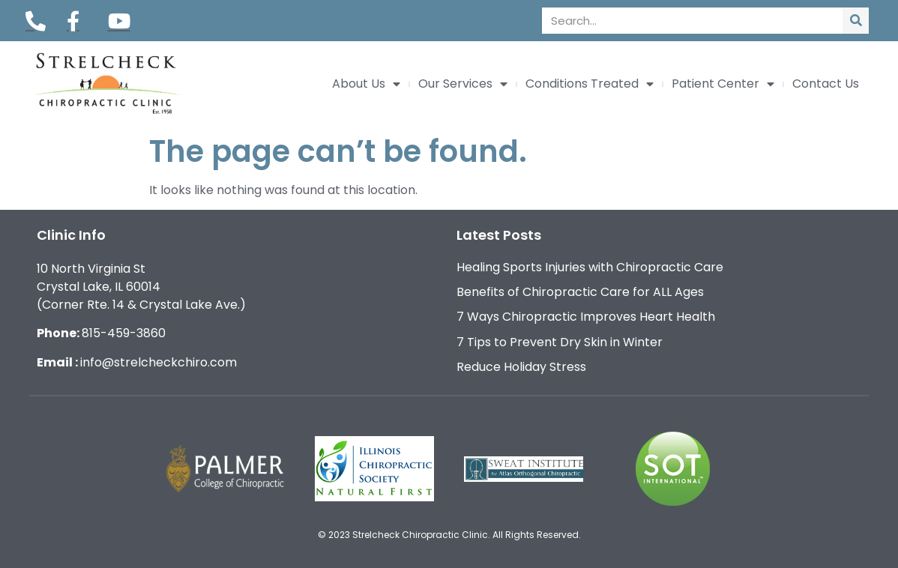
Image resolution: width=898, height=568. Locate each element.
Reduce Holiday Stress (521, 366)
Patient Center (723, 83)
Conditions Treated (589, 83)
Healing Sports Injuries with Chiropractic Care (589, 267)
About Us (366, 83)
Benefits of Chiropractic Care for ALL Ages (580, 291)
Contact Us (825, 83)
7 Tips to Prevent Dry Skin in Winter (559, 342)
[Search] (856, 20)
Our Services (462, 83)
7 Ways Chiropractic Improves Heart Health (585, 316)
